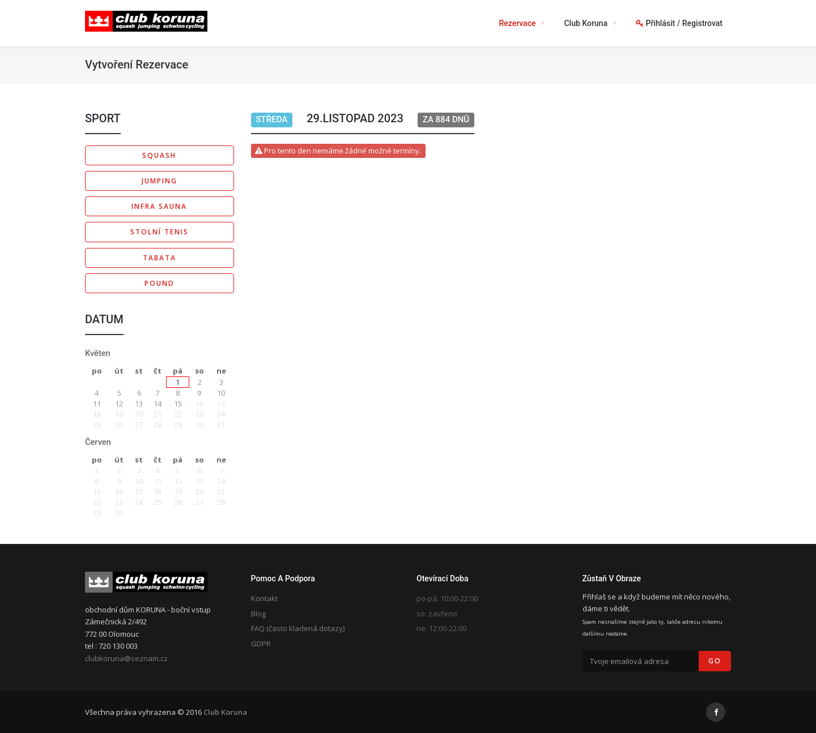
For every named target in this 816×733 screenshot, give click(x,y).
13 (139, 403)
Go (714, 661)
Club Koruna (225, 712)
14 (158, 403)
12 (119, 403)
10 (221, 393)
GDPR (261, 643)
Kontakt (264, 598)
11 (97, 403)
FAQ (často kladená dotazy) (298, 628)
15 (178, 403)
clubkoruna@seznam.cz (126, 658)
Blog (258, 613)
